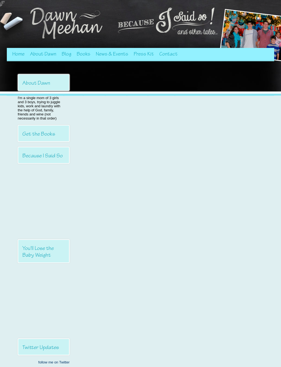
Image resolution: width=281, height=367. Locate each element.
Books (83, 54)
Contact (168, 54)
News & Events (112, 54)
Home (18, 54)
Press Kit (144, 54)
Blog (66, 54)
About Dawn (43, 54)
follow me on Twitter (54, 362)
